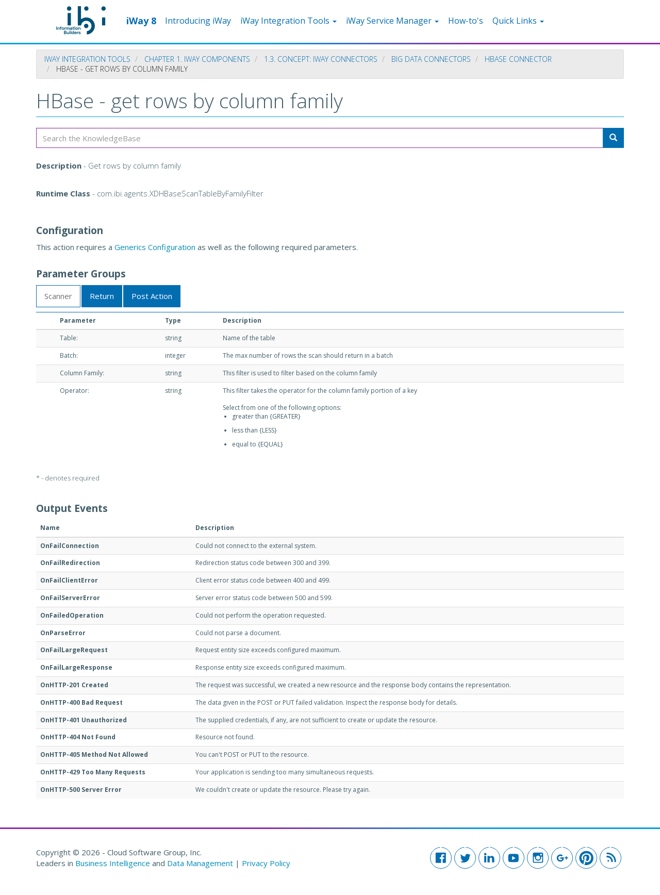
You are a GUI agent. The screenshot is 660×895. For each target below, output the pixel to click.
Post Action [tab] (151, 296)
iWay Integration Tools (288, 20)
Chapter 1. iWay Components (197, 59)
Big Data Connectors (431, 59)
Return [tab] (102, 296)
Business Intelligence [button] (112, 863)
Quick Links (518, 20)
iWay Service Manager (392, 20)
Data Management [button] (201, 863)
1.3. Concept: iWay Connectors (320, 59)
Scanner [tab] (58, 296)
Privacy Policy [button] (266, 863)
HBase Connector (518, 59)
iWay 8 (141, 20)
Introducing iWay (198, 20)
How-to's (465, 20)
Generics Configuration (154, 247)
